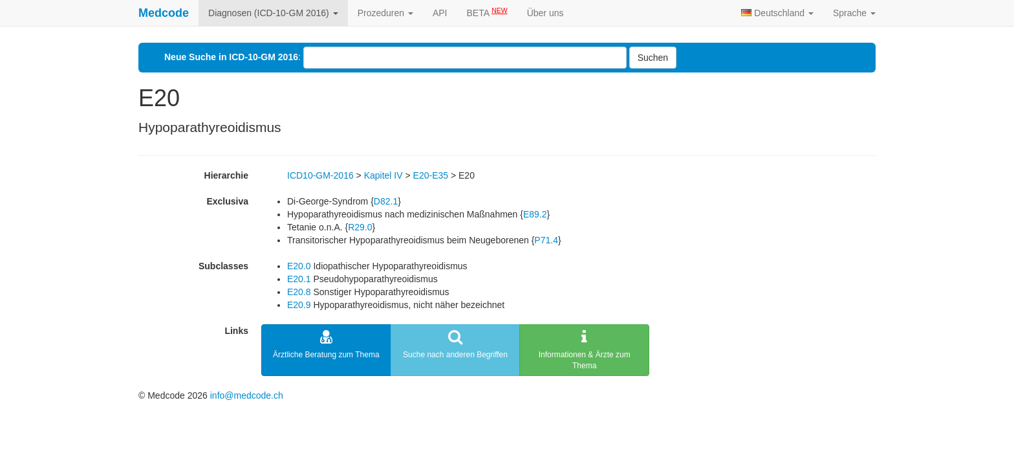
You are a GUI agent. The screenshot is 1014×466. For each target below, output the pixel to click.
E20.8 (299, 292)
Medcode (163, 12)
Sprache (854, 13)
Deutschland (777, 13)
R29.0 (360, 227)
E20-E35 (430, 175)
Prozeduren (385, 13)
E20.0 (299, 266)
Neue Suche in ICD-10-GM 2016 (231, 57)
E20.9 (299, 305)
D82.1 (386, 201)
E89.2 (535, 214)
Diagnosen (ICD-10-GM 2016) (273, 13)
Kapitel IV (383, 175)
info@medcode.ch (246, 395)
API (440, 13)
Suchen (653, 57)
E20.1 (299, 279)
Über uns (545, 13)
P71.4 (546, 240)
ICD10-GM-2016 (320, 175)
